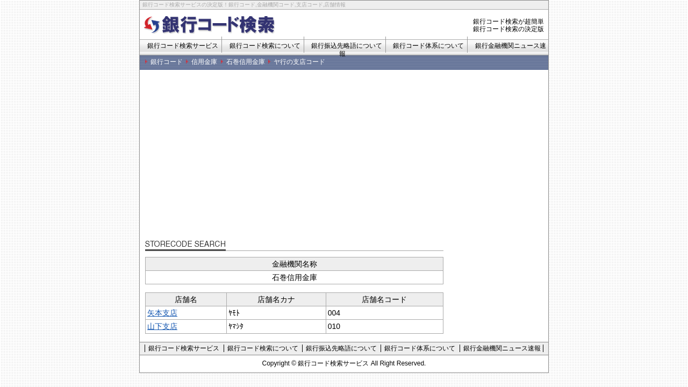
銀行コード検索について (265, 45)
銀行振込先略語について (341, 348)
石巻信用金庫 (245, 62)
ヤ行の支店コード (299, 62)
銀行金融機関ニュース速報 (502, 348)
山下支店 (162, 326)
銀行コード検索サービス (182, 45)
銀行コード (166, 62)
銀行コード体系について (428, 45)
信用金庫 (204, 62)
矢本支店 (162, 313)
